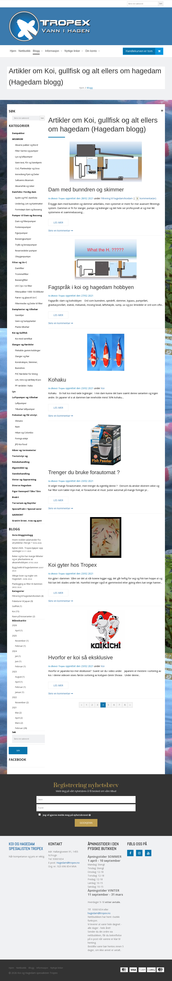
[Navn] (86, 799)
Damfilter (19, 268)
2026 (14, 625)
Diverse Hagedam (21, 485)
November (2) (22, 702)
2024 (14, 651)
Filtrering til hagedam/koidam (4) (27, 596)
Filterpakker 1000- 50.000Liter (29, 291)
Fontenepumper (23, 227)
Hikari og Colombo (24, 432)
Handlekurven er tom (144, 51)
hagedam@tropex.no (99, 913)
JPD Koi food (21, 444)
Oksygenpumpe (23, 256)
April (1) (19, 630)
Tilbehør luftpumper (25, 409)
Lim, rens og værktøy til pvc (28, 379)
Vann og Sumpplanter (25, 321)
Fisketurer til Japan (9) (22, 601)
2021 (14, 707)
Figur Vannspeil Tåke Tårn (26, 491)
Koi (102, 388)
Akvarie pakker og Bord (26, 145)
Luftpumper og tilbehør (25, 397)
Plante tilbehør (22, 327)
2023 (14, 671)
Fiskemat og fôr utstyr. (25, 415)
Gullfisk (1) (17, 606)
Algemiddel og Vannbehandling (21, 470)
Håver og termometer (24, 450)
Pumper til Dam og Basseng (27, 215)
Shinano (19, 420)
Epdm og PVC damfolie (26, 197)
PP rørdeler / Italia (24, 385)
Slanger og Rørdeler (23, 344)
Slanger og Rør (22, 356)
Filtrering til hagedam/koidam (117, 198)
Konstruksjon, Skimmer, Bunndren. (26, 365)
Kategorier (18, 591)
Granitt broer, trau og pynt (27, 520)
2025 (14, 635)
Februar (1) (20, 646)
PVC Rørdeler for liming (26, 374)
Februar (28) (21, 728)
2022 (14, 697)
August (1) (20, 676)
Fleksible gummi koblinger (27, 350)
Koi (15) (15, 611)
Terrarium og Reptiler (24, 503)
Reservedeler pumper (26, 250)
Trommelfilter (22, 274)
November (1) (22, 640)
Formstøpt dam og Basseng (28, 209)
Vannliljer (19, 315)
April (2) (19, 718)
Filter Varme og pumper (26, 150)
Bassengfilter (21, 280)
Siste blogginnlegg (22, 535)
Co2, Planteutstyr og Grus (27, 168)
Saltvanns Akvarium (24, 180)
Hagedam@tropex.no (68, 862)
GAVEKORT (17, 514)
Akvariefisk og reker (24, 186)
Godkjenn (86, 822)
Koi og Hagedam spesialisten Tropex (26, 846)
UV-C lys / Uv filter (23, 285)
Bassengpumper (23, 238)
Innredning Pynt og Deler (27, 174)
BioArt (15, 497)
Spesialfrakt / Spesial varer (27, 509)
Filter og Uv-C (19, 262)
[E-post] (86, 807)
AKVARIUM (17, 139)
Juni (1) (18, 661)
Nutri (17, 426)
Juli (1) (18, 656)
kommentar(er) (145, 198)
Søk (160, 3)
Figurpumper (21, 233)
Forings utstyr (21, 438)
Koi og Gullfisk (19, 332)
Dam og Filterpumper (25, 221)
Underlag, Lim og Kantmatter (29, 203)
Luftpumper (21, 403)
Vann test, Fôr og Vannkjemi (28, 162)
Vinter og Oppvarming (24, 479)
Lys (14, 391)
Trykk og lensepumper (26, 244)
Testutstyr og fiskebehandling (21, 459)
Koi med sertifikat (23, 338)
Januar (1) (19, 692)
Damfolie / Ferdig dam (24, 192)
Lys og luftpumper (24, 156)
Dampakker (18, 133)
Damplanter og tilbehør (25, 309)
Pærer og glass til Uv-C (26, 297)
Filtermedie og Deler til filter (29, 303)
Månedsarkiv (19, 620)
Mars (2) (19, 723)
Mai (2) (18, 712)
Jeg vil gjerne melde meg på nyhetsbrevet (75, 814)
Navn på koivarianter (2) (23, 616)
